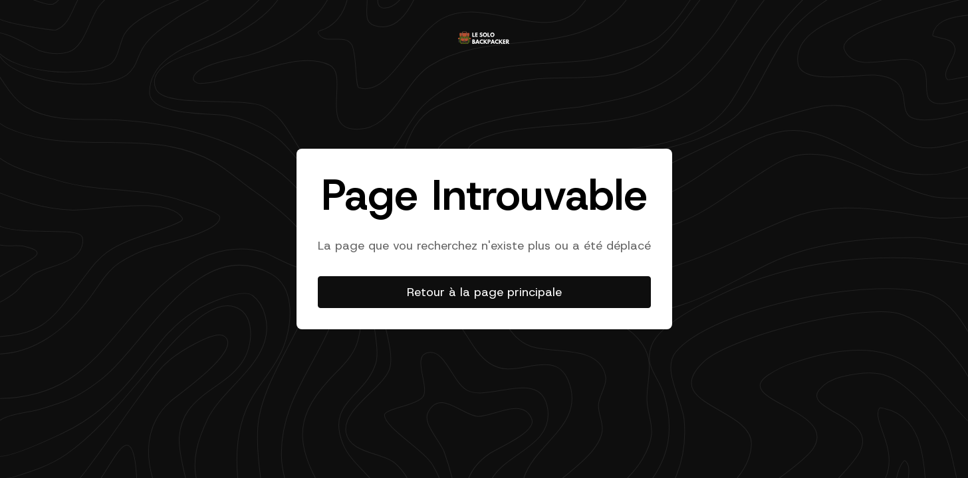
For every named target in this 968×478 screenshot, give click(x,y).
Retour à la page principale (484, 292)
